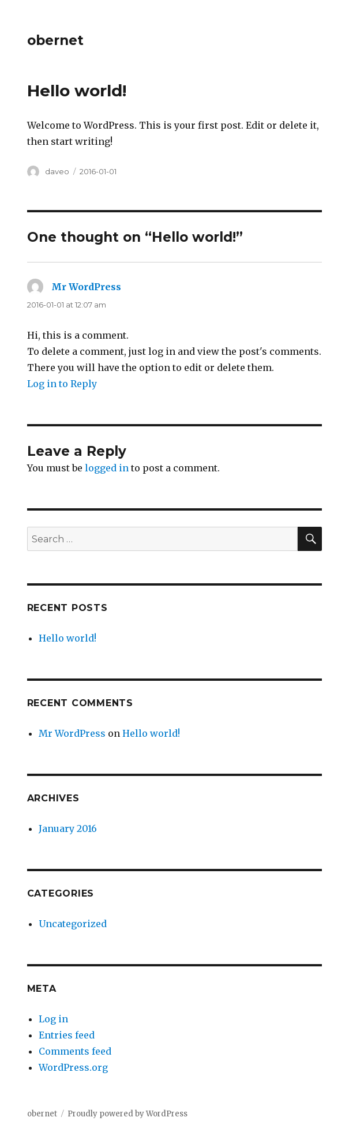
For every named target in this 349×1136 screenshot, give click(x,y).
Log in (53, 1019)
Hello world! (67, 638)
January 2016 (68, 828)
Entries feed (67, 1035)
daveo (57, 171)
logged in (107, 468)
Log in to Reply (62, 383)
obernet (55, 40)
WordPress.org (73, 1067)
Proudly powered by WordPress (127, 1114)
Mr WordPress (86, 287)
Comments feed (75, 1051)
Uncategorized (73, 923)
